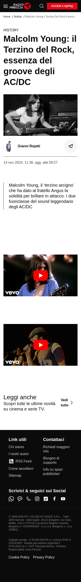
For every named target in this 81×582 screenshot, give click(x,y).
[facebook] (54, 498)
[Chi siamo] (16, 447)
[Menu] (5, 6)
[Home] (20, 6)
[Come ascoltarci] (21, 469)
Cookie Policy (19, 557)
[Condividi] (71, 146)
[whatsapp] (11, 498)
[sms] (19, 498)
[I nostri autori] (19, 454)
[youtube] (63, 498)
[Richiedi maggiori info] (58, 449)
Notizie (18, 16)
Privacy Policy (44, 557)
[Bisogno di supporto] (58, 460)
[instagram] (37, 498)
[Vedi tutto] (67, 402)
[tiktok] (45, 498)
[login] (62, 6)
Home (6, 16)
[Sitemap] (15, 475)
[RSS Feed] (20, 461)
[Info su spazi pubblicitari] (58, 471)
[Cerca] (41, 6)
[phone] (28, 498)
